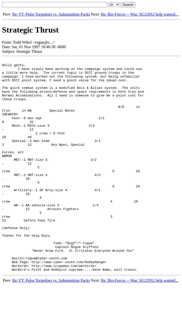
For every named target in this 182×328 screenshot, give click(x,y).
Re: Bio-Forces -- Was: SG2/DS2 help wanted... (139, 14)
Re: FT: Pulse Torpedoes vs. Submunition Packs (51, 14)
